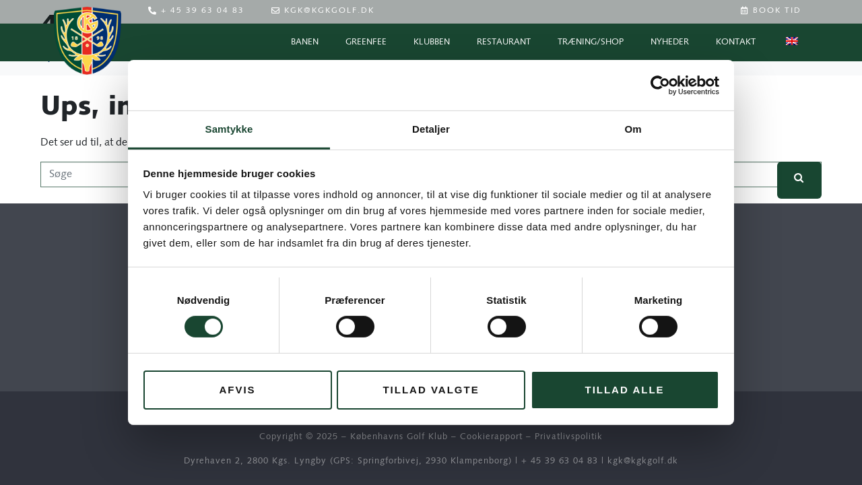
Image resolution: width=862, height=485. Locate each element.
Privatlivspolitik (569, 436)
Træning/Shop (591, 42)
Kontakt (736, 42)
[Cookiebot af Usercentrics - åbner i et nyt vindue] (660, 85)
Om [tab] (632, 129)
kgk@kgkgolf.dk (642, 461)
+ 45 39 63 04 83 (559, 461)
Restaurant (504, 42)
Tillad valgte (431, 389)
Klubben (431, 42)
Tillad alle (624, 389)
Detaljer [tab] (431, 129)
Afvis (237, 389)
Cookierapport (491, 436)
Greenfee (366, 42)
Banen (305, 42)
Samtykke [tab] (229, 129)
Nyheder (670, 42)
